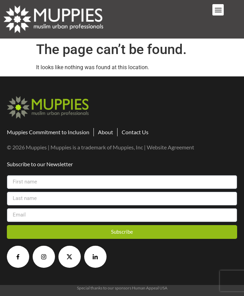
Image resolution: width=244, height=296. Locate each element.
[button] (218, 9)
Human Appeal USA (149, 287)
